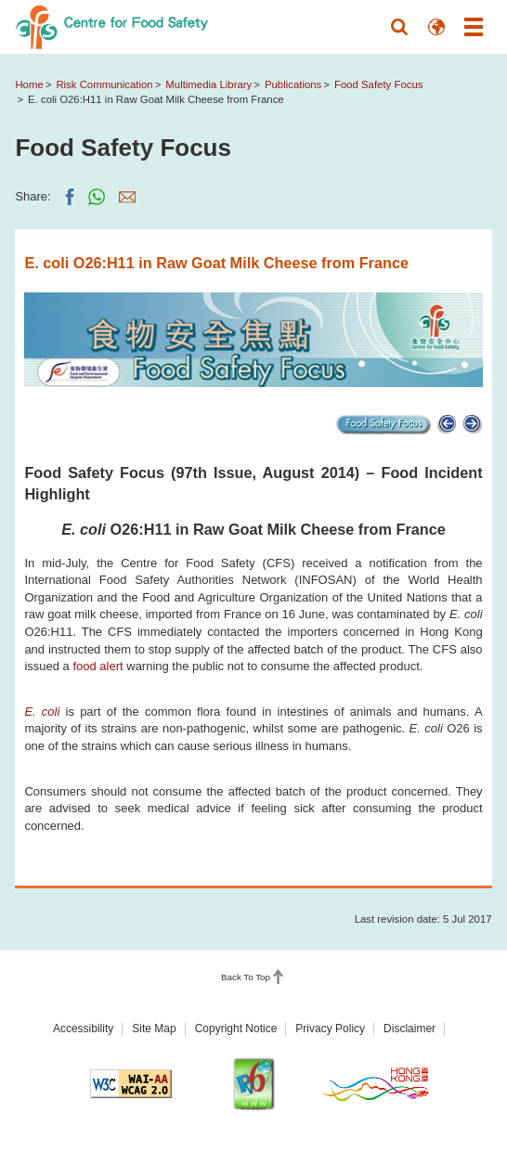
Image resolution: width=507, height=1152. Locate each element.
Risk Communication (104, 84)
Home (29, 84)
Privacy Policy (330, 1028)
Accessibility (83, 1028)
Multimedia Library (208, 84)
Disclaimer (410, 1028)
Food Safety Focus (378, 84)
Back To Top (245, 977)
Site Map (154, 1028)
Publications (293, 84)
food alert (97, 666)
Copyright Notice (236, 1028)
